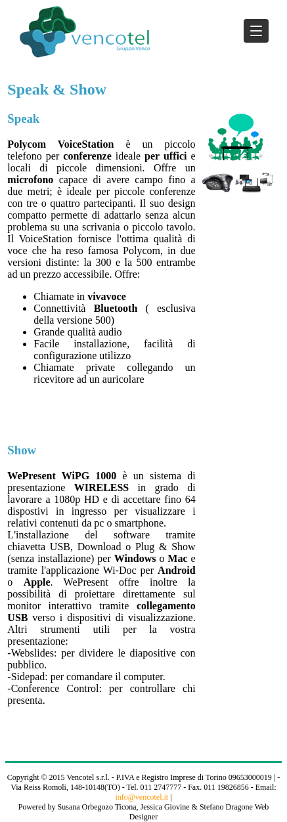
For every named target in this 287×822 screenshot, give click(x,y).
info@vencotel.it (141, 797)
